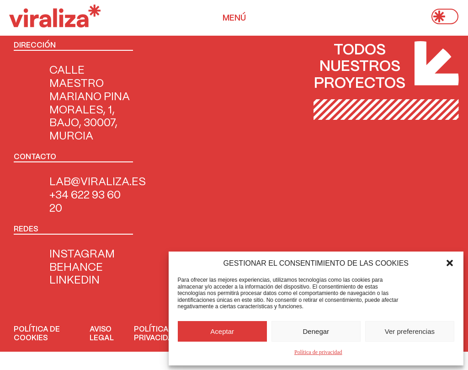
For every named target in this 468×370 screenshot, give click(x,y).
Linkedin (74, 280)
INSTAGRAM (82, 254)
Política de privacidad (318, 352)
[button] (449, 263)
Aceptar (222, 331)
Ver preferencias (410, 331)
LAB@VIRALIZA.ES (97, 182)
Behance (76, 268)
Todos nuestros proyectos (359, 67)
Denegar (316, 331)
